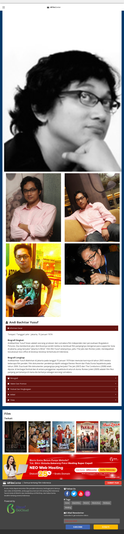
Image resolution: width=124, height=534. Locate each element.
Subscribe (77, 527)
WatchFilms (76, 503)
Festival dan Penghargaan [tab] (19, 389)
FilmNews (106, 503)
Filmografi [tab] (13, 378)
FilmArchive (96, 503)
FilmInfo (86, 503)
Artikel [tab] (11, 394)
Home (67, 503)
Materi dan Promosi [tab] (17, 384)
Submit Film (113, 483)
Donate (105, 527)
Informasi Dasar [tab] (15, 328)
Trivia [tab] (11, 400)
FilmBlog (68, 507)
